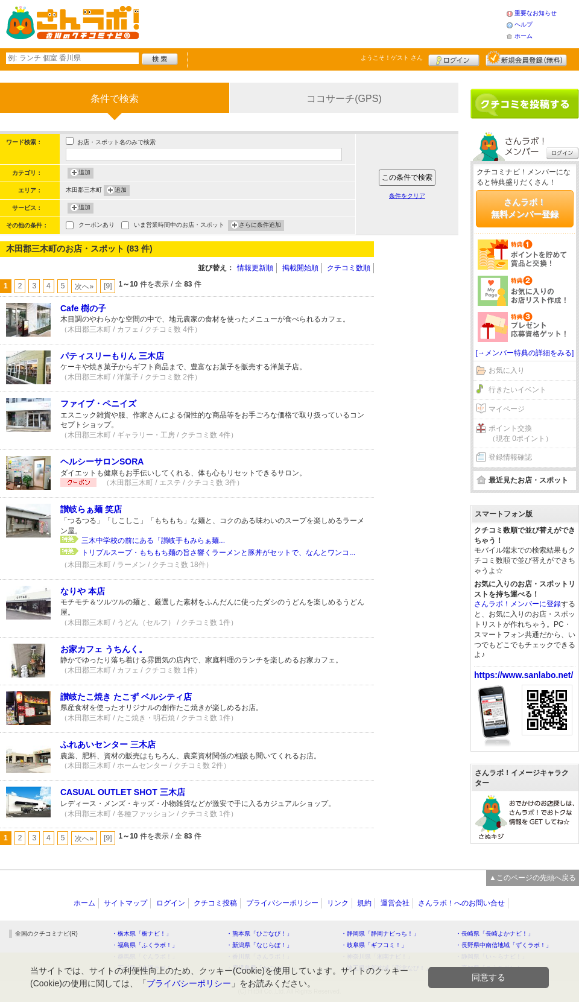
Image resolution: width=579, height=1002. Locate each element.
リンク (338, 903)
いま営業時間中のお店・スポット (179, 226)
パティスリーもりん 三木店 (112, 356)
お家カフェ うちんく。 (103, 649)
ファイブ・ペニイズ (98, 403)
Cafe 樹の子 (83, 308)
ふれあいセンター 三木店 (108, 744)
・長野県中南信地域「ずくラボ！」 (503, 945)
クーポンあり (96, 226)
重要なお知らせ (535, 13)
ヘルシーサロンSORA (102, 461)
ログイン (453, 58)
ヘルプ (523, 24)
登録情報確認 (510, 457)
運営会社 (395, 903)
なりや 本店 (82, 591)
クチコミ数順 (348, 268)
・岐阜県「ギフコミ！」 (374, 945)
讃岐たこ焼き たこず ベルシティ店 (126, 697)
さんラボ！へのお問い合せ (461, 903)
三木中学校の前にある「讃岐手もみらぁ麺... (153, 540)
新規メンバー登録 (526, 58)
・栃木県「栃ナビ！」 (142, 933)
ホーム (523, 36)
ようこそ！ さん (392, 57)
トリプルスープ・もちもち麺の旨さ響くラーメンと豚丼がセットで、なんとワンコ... (218, 552)
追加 (84, 173)
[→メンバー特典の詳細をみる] (525, 353)
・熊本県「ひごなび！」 (259, 933)
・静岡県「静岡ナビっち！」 (380, 933)
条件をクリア (407, 195)
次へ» (84, 286)
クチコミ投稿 (215, 903)
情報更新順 (255, 268)
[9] (108, 286)
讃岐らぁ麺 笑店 (91, 509)
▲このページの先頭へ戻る (532, 878)
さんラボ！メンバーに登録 (517, 604)
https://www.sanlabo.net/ (523, 675)
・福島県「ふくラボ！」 (145, 945)
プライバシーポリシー (282, 903)
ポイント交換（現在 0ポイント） (520, 433)
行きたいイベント (517, 389)
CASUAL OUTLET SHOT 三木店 (122, 792)
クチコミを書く (524, 104)
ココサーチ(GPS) (343, 99)
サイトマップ (125, 903)
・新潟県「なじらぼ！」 (259, 945)
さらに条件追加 (260, 225)
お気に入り (507, 370)
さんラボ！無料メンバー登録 (524, 208)
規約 (364, 903)
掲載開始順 (300, 268)
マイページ (507, 409)
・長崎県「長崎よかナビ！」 (494, 933)
